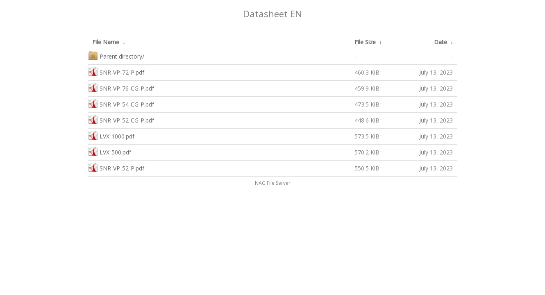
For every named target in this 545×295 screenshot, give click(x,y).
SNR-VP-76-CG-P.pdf (121, 87)
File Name (105, 42)
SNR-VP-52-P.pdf (116, 167)
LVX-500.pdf (109, 151)
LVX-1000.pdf (111, 135)
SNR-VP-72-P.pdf (116, 71)
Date (440, 42)
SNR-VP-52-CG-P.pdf (121, 119)
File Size (365, 42)
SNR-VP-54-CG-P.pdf (121, 103)
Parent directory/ (116, 55)
